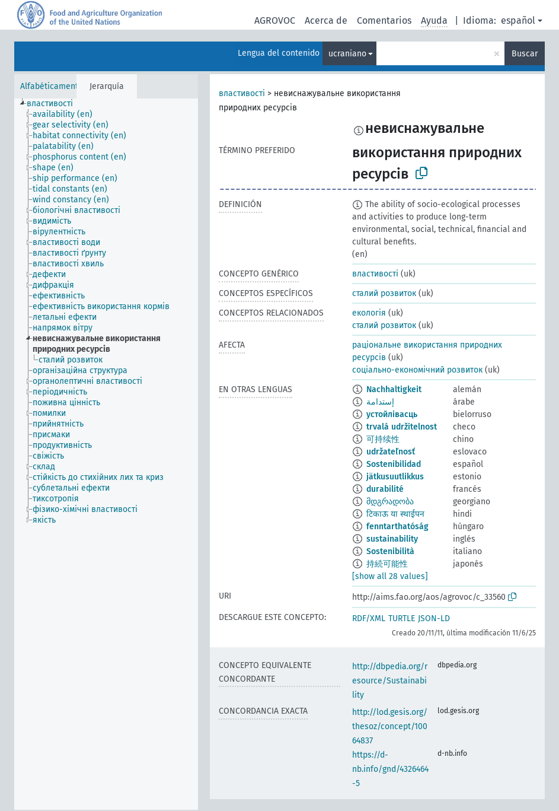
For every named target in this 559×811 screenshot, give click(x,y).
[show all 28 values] (390, 576)
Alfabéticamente (51, 86)
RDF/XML (368, 618)
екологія (369, 313)
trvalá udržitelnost (401, 427)
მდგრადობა (390, 502)
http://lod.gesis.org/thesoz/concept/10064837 (389, 726)
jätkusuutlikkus (395, 477)
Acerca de (326, 20)
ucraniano (347, 54)
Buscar (525, 54)
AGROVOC (274, 20)
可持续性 (383, 439)
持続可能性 (387, 564)
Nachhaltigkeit (393, 389)
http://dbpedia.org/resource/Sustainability (389, 680)
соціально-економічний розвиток (417, 370)
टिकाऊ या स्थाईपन (395, 514)
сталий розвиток (384, 293)
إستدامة (380, 402)
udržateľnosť (390, 452)
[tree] (106, 454)
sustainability (392, 539)
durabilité (385, 489)
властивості (242, 93)
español (518, 20)
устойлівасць (391, 414)
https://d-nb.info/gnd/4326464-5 (390, 769)
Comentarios (384, 20)
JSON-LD (434, 618)
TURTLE (401, 618)
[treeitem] (55, 103)
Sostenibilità (390, 551)
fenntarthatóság (397, 526)
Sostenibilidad (393, 464)
